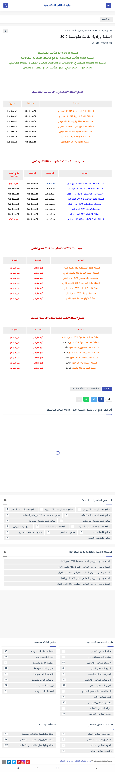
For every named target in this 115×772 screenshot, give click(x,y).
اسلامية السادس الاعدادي (87, 657)
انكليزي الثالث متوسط (29, 674)
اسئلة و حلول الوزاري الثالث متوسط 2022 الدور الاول (85, 561)
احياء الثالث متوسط (29, 657)
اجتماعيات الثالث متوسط (29, 651)
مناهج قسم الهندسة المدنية (21, 509)
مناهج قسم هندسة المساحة (30, 521)
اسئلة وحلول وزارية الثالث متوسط (81, 31)
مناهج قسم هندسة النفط (51, 526)
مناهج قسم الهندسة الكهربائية (94, 509)
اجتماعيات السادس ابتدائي (87, 734)
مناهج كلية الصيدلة (95, 532)
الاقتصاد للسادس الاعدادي (87, 662)
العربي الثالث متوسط (29, 668)
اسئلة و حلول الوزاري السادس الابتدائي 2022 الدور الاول (84, 567)
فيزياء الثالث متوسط (29, 685)
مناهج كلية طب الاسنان (58, 538)
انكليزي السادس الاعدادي (87, 702)
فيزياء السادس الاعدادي (87, 708)
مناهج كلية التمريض (18, 526)
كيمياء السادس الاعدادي (87, 714)
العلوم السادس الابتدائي (87, 745)
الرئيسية (107, 31)
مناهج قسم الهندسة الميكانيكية (87, 515)
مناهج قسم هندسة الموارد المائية (90, 526)
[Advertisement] (57, 615)
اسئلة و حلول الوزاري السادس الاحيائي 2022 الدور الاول (84, 572)
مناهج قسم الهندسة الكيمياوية (56, 509)
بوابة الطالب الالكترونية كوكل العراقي (75, 761)
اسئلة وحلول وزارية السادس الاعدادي (29, 745)
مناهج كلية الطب (61, 532)
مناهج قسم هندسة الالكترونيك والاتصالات (33, 515)
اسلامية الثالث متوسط (29, 662)
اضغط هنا (30, 111)
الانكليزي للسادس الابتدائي (87, 739)
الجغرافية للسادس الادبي (87, 674)
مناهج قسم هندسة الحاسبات (85, 521)
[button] (101, 399)
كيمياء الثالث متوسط (29, 691)
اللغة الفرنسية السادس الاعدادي (87, 691)
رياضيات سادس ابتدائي (87, 751)
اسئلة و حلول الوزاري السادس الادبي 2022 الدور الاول (85, 578)
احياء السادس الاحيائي (87, 651)
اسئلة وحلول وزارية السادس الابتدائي (29, 739)
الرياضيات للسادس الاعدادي (87, 679)
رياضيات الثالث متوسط (29, 679)
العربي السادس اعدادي (87, 685)
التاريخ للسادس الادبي (87, 668)
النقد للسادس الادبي (87, 697)
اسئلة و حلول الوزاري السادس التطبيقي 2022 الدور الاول (83, 584)
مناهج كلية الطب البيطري (24, 532)
